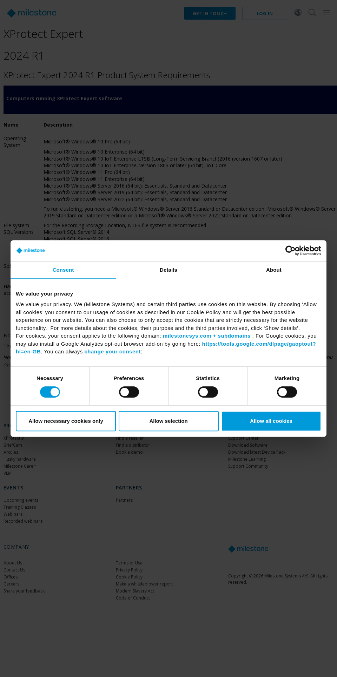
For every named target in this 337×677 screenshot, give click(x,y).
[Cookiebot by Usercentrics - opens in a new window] (290, 250)
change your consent (113, 351)
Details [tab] (168, 270)
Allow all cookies (271, 421)
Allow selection (168, 421)
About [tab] (274, 270)
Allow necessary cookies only (65, 421)
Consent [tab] (63, 270)
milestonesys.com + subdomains (207, 336)
